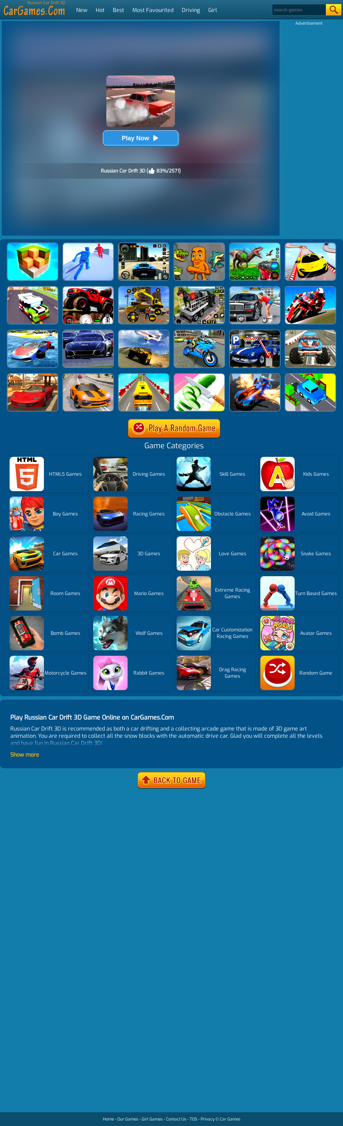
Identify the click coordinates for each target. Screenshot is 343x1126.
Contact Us (176, 1119)
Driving (191, 10)
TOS (193, 1119)
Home (108, 1119)
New (81, 10)
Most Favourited (153, 10)
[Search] (298, 9)
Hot (100, 10)
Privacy (207, 1119)
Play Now (140, 138)
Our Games (127, 1119)
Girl (212, 10)
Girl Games (152, 1119)
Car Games (230, 1119)
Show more (24, 754)
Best (118, 10)
